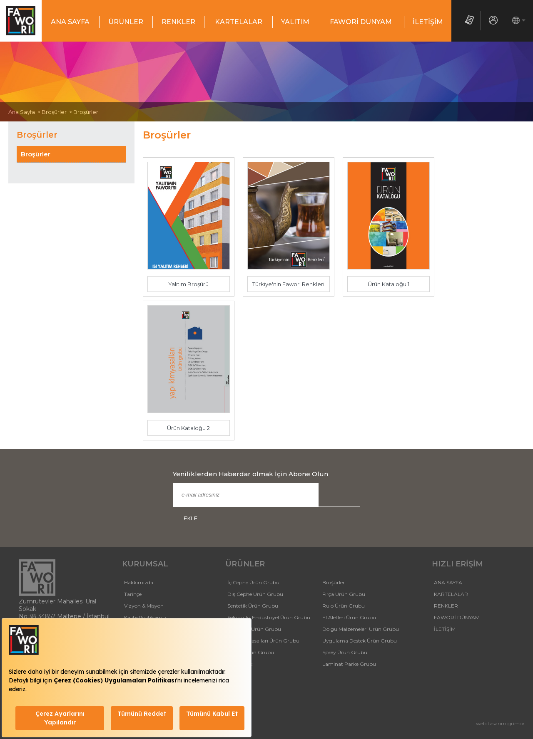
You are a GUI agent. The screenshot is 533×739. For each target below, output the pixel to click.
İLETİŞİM (428, 22)
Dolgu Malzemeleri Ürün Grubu (360, 629)
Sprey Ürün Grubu (344, 652)
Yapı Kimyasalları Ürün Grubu (263, 641)
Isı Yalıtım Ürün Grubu (254, 629)
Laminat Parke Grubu (349, 664)
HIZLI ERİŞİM (457, 563)
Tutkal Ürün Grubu (250, 652)
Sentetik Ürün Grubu (252, 606)
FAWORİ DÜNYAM (361, 22)
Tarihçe (133, 594)
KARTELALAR (238, 22)
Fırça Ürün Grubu (343, 594)
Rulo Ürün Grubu (343, 606)
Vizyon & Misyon (144, 606)
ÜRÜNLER (125, 22)
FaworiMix (239, 664)
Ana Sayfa (21, 112)
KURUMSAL (145, 563)
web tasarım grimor (500, 723)
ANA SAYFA (70, 22)
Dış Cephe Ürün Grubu (255, 594)
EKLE (190, 518)
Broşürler (35, 154)
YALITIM (295, 22)
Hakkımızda (138, 582)
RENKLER (178, 22)
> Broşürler (51, 112)
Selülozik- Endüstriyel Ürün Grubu (268, 617)
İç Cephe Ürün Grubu (253, 582)
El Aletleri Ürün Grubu (349, 617)
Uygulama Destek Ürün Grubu (359, 641)
